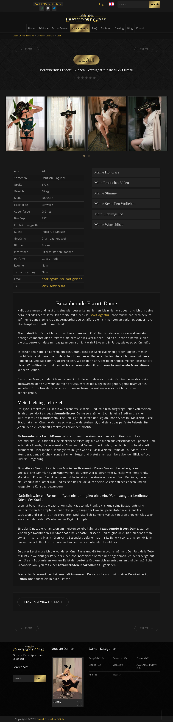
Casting (119, 28)
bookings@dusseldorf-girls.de (62, 279)
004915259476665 (53, 286)
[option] (25, 124)
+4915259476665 (48, 4)
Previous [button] (5, 124)
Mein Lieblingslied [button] (108, 214)
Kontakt (141, 28)
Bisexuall (141, 658)
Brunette (117, 658)
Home (31, 28)
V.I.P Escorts (80, 28)
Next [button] (168, 124)
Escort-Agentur (99, 315)
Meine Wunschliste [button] (108, 225)
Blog (130, 28)
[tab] (126, 172)
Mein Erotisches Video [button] (111, 183)
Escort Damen (60, 28)
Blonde (92, 664)
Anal (91, 674)
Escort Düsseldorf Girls (50, 719)
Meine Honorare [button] (106, 172)
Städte (43, 28)
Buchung (106, 28)
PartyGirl (93, 658)
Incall (115, 674)
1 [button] (84, 155)
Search (155, 4)
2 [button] (88, 155)
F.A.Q (94, 28)
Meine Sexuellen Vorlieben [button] (114, 204)
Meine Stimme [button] (105, 193)
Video (116, 664)
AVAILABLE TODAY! (147, 664)
